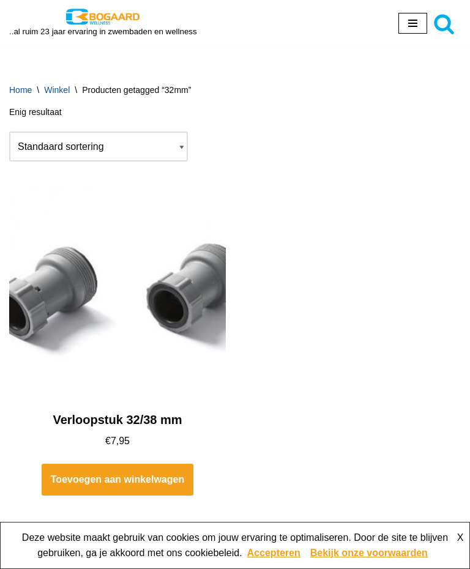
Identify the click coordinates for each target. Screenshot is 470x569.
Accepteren (273, 553)
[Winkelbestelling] (98, 147)
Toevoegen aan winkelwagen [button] (117, 479)
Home (20, 90)
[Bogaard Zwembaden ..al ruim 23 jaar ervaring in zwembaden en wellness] (103, 23)
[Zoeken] (444, 23)
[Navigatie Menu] (412, 23)
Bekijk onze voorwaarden (369, 553)
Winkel (57, 90)
